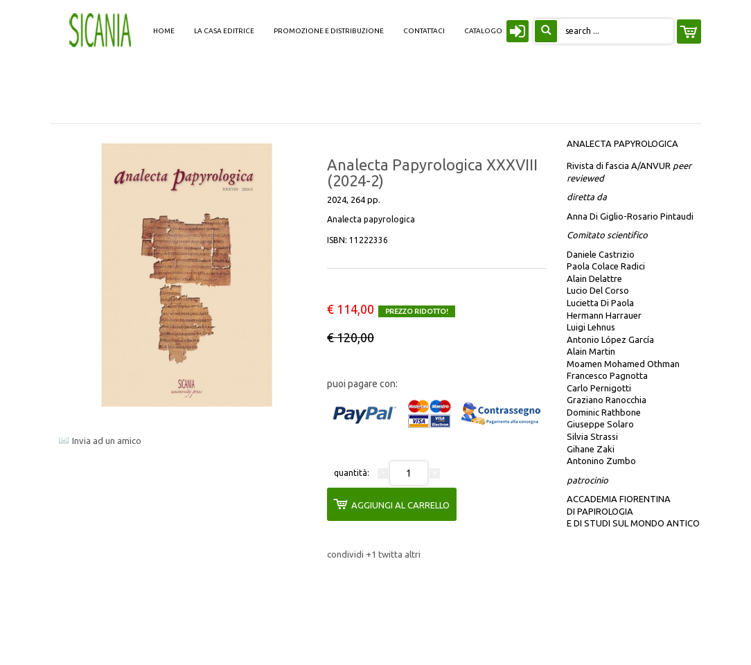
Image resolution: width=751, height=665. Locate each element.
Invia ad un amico (106, 440)
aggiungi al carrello (391, 504)
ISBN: (357, 240)
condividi (346, 554)
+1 (372, 554)
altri (413, 554)
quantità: (351, 472)
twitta (391, 554)
